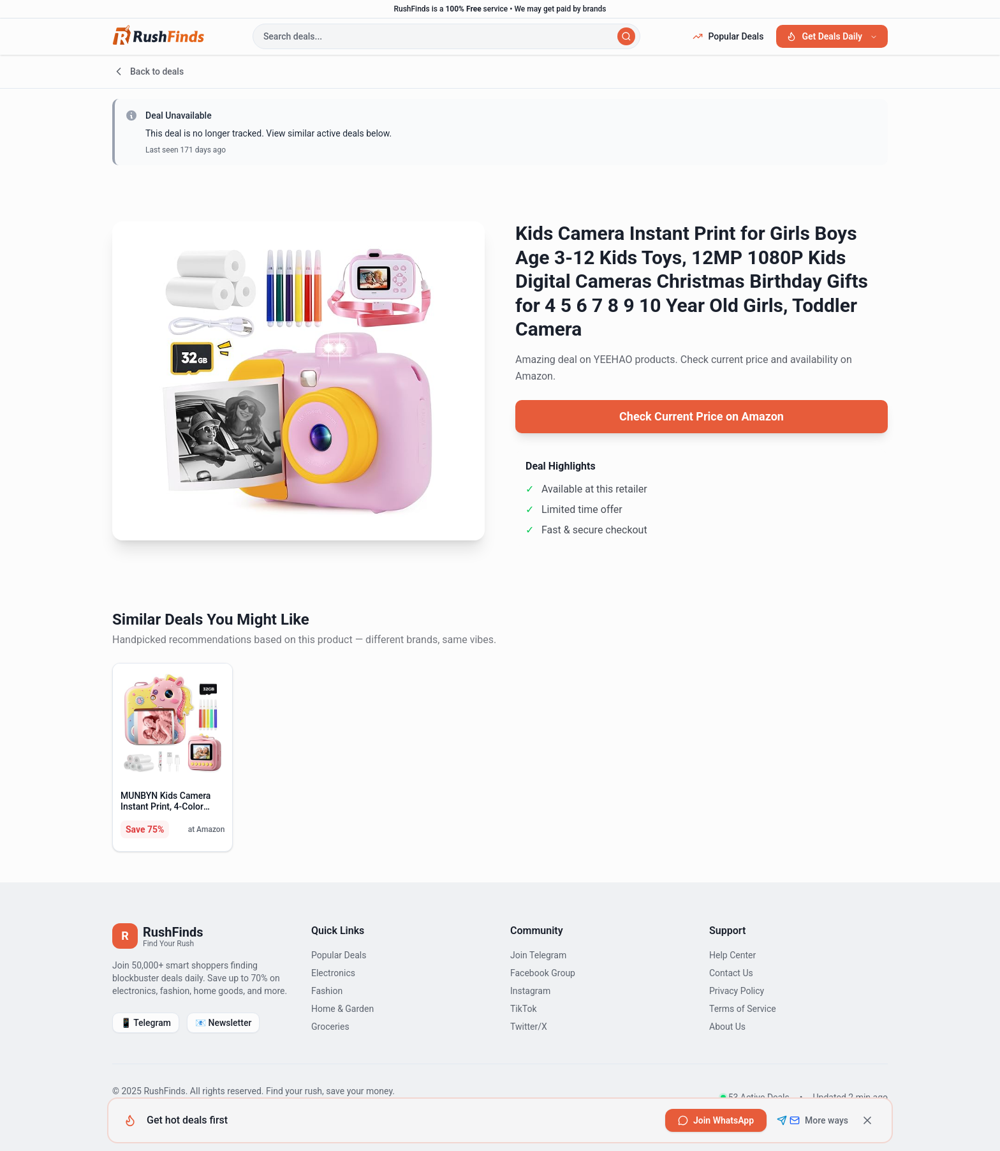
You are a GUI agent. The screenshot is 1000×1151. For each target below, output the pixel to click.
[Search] (626, 36)
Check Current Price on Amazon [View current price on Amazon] (701, 416)
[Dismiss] (867, 1120)
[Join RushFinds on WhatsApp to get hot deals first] (716, 1120)
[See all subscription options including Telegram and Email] (812, 1120)
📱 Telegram (146, 1023)
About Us (727, 1026)
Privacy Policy (736, 991)
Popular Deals (728, 36)
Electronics (333, 973)
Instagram (530, 991)
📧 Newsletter (223, 1023)
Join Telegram (538, 955)
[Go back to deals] (500, 71)
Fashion (326, 991)
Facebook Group (542, 973)
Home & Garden (342, 1009)
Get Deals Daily (832, 36)
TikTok (523, 1009)
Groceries (330, 1026)
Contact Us (731, 973)
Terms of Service (742, 1009)
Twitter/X (528, 1026)
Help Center (732, 955)
